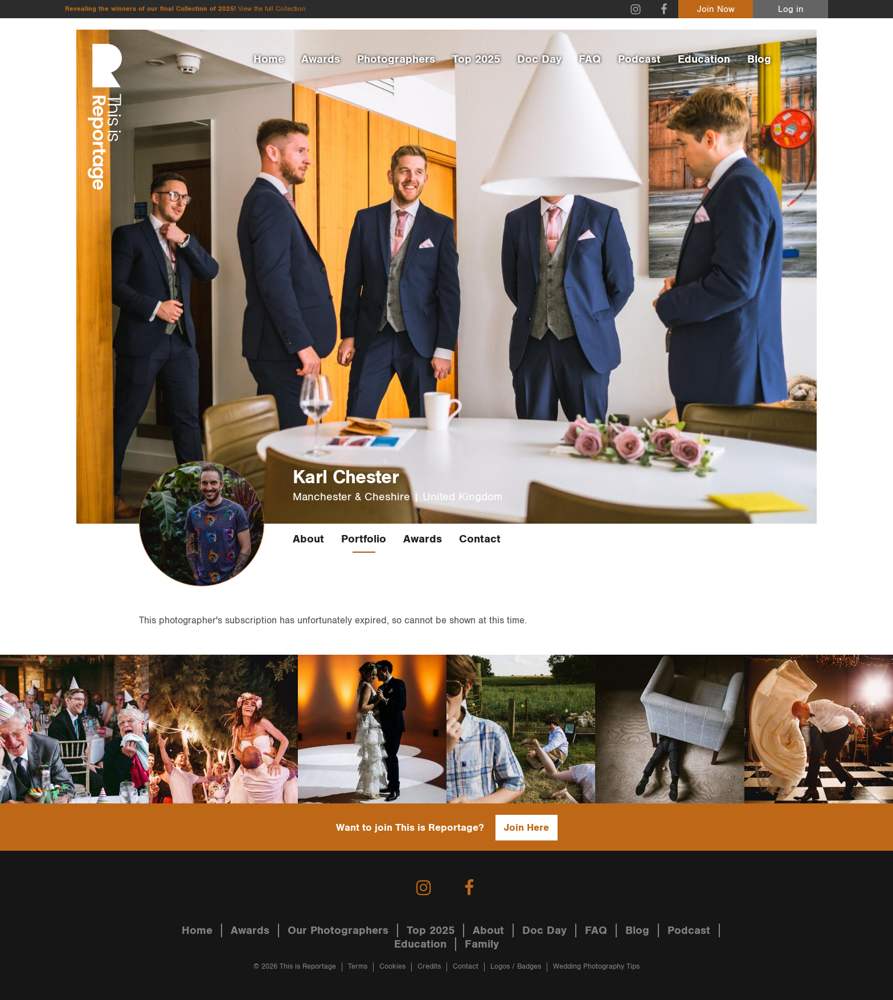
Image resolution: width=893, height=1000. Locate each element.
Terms (357, 966)
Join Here (526, 828)
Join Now (716, 9)
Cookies (392, 966)
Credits (429, 966)
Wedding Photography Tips (596, 966)
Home (268, 59)
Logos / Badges (515, 966)
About (308, 539)
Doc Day (539, 59)
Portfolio (363, 539)
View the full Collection (271, 9)
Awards (320, 59)
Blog (759, 59)
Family (482, 944)
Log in (791, 9)
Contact (480, 539)
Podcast (639, 59)
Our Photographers (338, 930)
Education (704, 59)
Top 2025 (476, 59)
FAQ (590, 59)
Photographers (396, 59)
